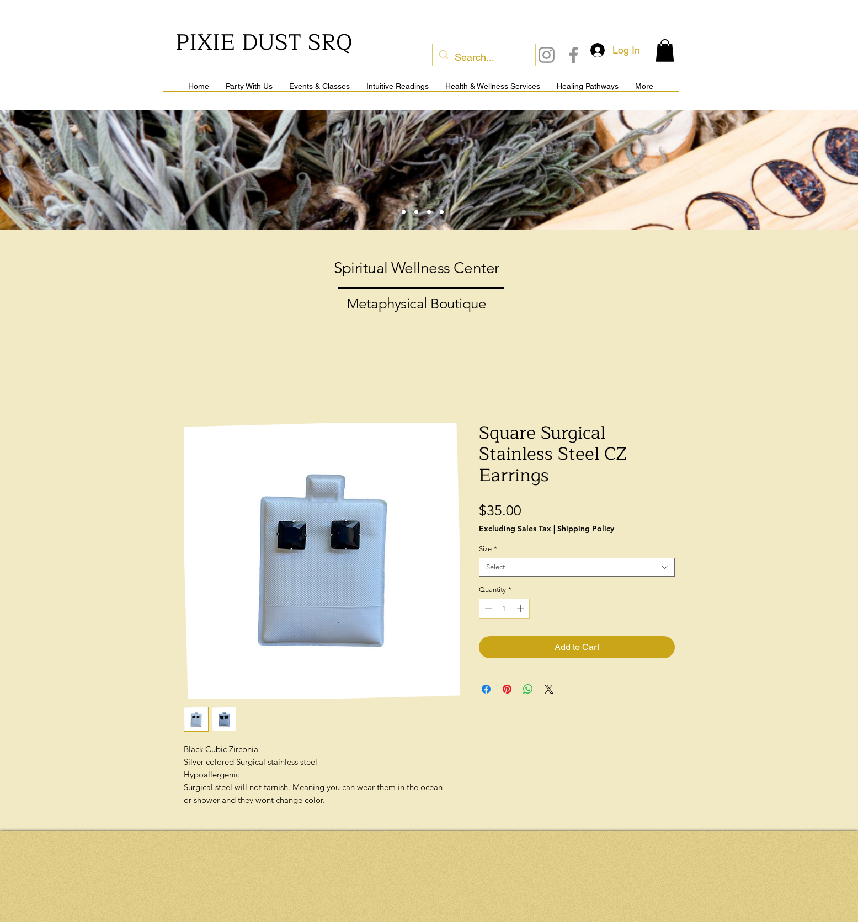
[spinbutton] (504, 608)
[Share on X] (549, 689)
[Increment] (521, 608)
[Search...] (483, 57)
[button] (665, 50)
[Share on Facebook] (486, 689)
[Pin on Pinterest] (507, 689)
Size (488, 549)
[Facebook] (573, 55)
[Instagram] (546, 55)
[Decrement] (487, 608)
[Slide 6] (442, 212)
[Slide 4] (429, 212)
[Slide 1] (404, 212)
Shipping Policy (585, 529)
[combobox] (577, 567)
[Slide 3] (416, 212)
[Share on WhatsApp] (528, 689)
